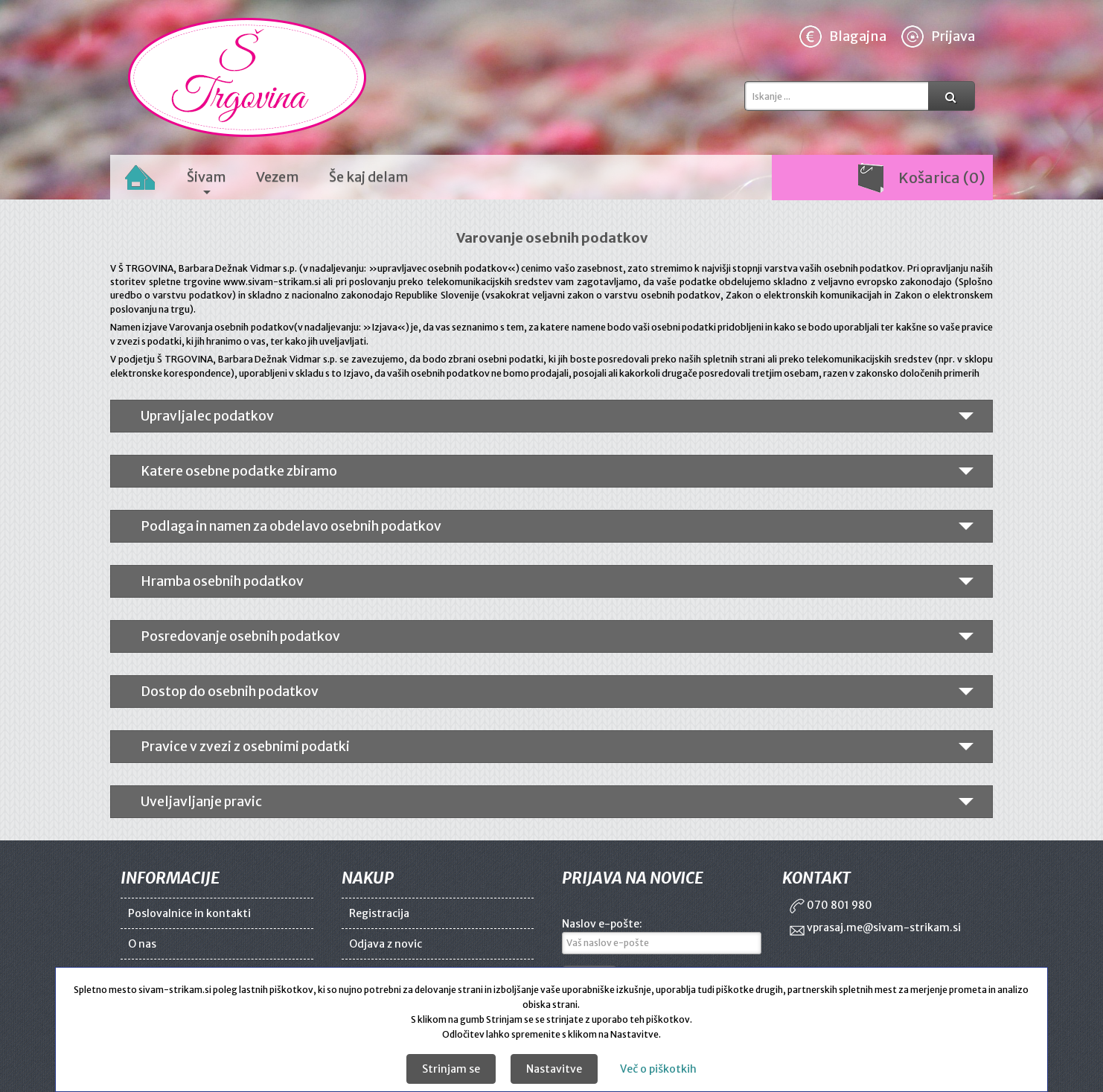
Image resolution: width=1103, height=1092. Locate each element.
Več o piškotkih (658, 1069)
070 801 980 (831, 905)
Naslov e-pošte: (602, 923)
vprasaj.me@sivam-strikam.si (875, 927)
